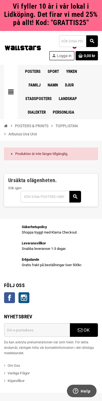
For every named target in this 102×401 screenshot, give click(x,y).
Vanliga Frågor (19, 373)
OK (84, 330)
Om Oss (14, 365)
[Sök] (78, 41)
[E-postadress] (37, 330)
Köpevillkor (16, 381)
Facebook (9, 297)
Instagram (23, 297)
